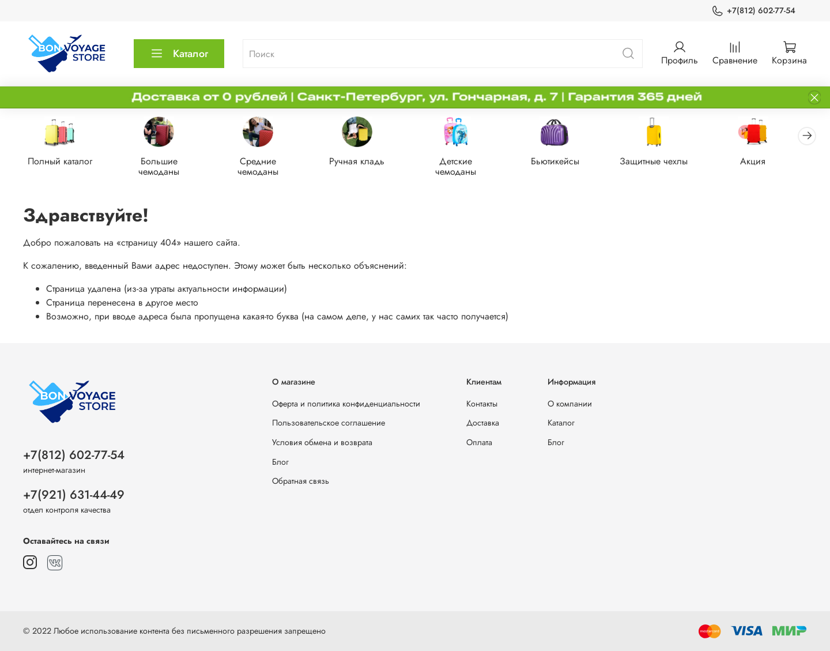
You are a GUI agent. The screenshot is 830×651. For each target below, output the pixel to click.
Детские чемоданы (465, 167)
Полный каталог (61, 162)
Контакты (481, 403)
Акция (769, 162)
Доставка (482, 422)
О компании (570, 403)
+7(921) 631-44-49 (73, 494)
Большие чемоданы (162, 167)
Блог (280, 462)
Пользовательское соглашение (328, 422)
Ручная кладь (364, 162)
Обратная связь (300, 481)
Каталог (179, 53)
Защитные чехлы (668, 162)
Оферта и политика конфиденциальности (346, 403)
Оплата (479, 442)
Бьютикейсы (566, 162)
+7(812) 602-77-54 (753, 11)
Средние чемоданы (263, 167)
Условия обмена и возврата (322, 442)
